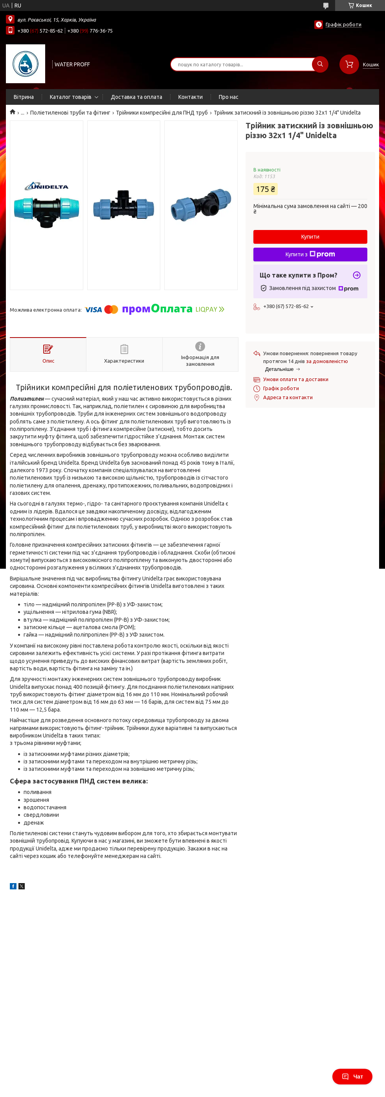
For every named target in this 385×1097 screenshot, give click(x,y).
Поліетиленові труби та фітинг (70, 113)
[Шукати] (320, 64)
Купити (310, 237)
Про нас (228, 97)
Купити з (310, 254)
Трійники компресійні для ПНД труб (162, 113)
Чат (352, 1076)
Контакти (190, 97)
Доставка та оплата (136, 97)
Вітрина (24, 97)
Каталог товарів (71, 97)
